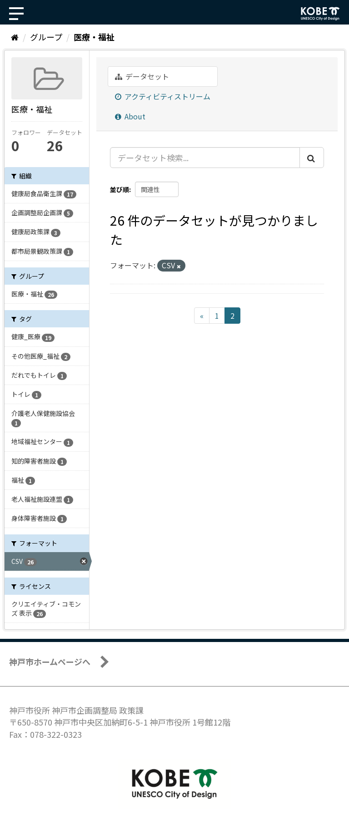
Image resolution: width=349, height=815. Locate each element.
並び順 (119, 189)
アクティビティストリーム (162, 96)
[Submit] (311, 157)
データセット (142, 76)
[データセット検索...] (205, 157)
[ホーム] (15, 37)
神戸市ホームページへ (49, 661)
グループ (46, 37)
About (130, 116)
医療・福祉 (94, 37)
